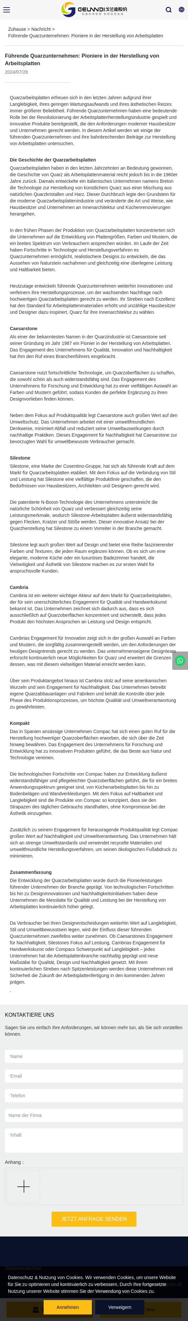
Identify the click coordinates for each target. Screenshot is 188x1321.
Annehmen (68, 1307)
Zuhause (17, 29)
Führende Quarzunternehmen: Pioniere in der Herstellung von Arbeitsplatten (85, 35)
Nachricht (41, 29)
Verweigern (119, 1307)
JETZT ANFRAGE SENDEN (94, 1219)
